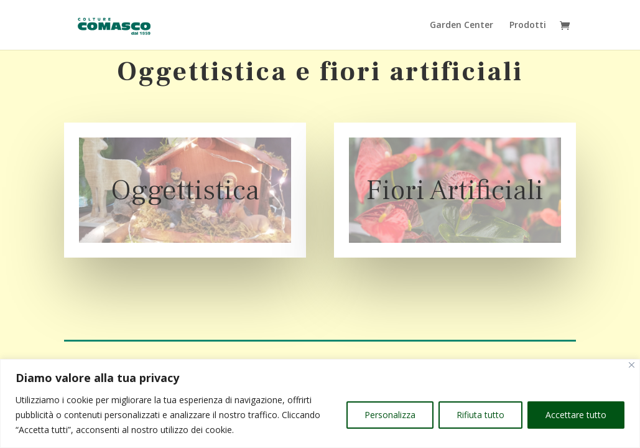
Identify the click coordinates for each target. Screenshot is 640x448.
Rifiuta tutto (480, 415)
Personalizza (389, 415)
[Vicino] (631, 365)
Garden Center (461, 25)
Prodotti (527, 25)
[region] (320, 403)
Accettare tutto (575, 415)
